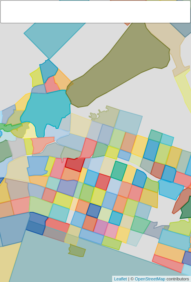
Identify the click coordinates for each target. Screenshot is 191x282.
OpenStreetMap (150, 279)
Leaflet (120, 279)
